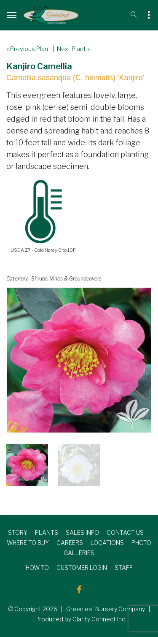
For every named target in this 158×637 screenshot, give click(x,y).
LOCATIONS (107, 542)
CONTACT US (125, 532)
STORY (17, 532)
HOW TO (37, 567)
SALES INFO (82, 532)
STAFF (124, 567)
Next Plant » (73, 48)
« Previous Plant (28, 48)
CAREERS (69, 542)
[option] (79, 360)
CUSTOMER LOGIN (81, 567)
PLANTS (46, 532)
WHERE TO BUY (28, 542)
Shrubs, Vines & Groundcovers (66, 278)
